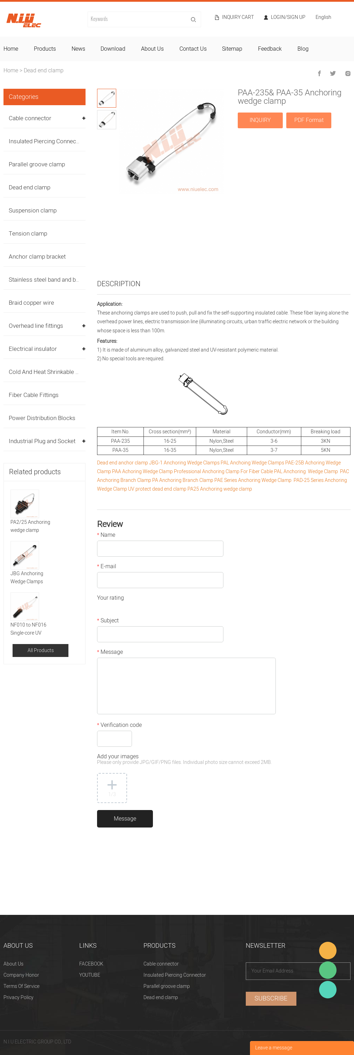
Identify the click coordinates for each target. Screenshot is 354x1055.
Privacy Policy (18, 997)
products (45, 49)
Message (110, 652)
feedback (270, 49)
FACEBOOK (91, 964)
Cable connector (30, 118)
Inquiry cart (238, 17)
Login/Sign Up (288, 17)
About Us (13, 964)
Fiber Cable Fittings (34, 395)
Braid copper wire (31, 302)
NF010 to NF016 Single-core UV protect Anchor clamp (33, 629)
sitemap (232, 49)
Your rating (110, 598)
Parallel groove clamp (37, 164)
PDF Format (309, 120)
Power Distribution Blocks (42, 418)
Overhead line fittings (36, 325)
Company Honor (21, 975)
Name (106, 535)
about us (152, 49)
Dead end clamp (44, 70)
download (113, 49)
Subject (108, 621)
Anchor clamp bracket (37, 256)
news (78, 49)
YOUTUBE (89, 975)
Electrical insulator (33, 349)
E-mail (106, 567)
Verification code (119, 725)
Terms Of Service (21, 986)
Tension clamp (28, 233)
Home (10, 70)
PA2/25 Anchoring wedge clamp (30, 526)
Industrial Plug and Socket (42, 441)
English (323, 18)
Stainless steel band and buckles (51, 279)
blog (303, 49)
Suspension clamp (33, 210)
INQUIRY (260, 120)
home (10, 49)
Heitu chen (328, 989)
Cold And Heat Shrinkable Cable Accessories (66, 372)
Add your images (184, 760)
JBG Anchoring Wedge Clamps (26, 577)
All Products (41, 650)
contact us (193, 49)
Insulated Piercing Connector (46, 141)
